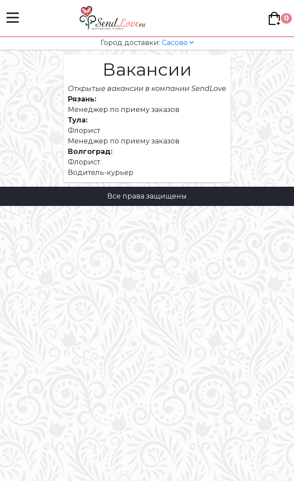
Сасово (147, 42)
